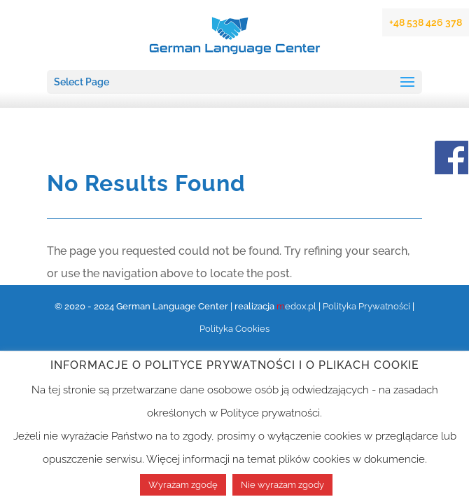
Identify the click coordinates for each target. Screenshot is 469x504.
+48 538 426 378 (425, 22)
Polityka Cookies (235, 328)
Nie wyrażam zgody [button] (282, 484)
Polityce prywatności (270, 413)
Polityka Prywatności (366, 306)
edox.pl (296, 306)
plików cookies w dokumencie (352, 459)
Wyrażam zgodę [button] (183, 484)
